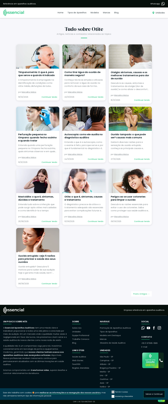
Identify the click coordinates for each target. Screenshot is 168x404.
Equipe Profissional (80, 335)
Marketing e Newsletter (122, 396)
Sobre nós (76, 328)
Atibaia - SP (105, 364)
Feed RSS (76, 364)
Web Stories (77, 360)
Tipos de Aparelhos (77, 12)
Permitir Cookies (120, 392)
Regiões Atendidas (80, 368)
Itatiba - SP (105, 386)
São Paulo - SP (106, 356)
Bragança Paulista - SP (110, 368)
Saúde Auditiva (79, 356)
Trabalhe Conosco (80, 339)
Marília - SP (105, 371)
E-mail (144, 347)
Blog (116, 12)
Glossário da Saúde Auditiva (112, 343)
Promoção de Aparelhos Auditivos (115, 328)
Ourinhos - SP (106, 379)
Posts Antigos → (141, 293)
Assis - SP (104, 383)
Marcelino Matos (29, 92)
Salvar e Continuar (154, 394)
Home (61, 12)
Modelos (95, 12)
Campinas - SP (107, 360)
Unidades (76, 331)
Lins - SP (103, 375)
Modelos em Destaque (110, 335)
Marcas (106, 12)
